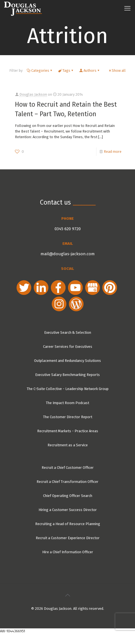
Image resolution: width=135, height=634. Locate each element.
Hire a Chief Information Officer (67, 552)
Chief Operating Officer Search (67, 496)
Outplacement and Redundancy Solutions (67, 361)
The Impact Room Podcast (67, 403)
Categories (40, 70)
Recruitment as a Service (68, 445)
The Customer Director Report (67, 417)
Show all (117, 70)
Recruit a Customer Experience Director (68, 538)
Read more (113, 151)
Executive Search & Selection (67, 332)
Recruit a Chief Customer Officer (68, 467)
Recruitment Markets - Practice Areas (67, 431)
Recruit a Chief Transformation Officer (67, 482)
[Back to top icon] (67, 595)
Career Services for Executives (67, 346)
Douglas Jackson (33, 94)
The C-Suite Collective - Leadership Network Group (68, 389)
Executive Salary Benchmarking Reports (67, 375)
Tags (66, 70)
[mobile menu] (127, 8)
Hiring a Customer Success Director (68, 510)
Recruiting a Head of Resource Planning (67, 524)
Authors (89, 70)
